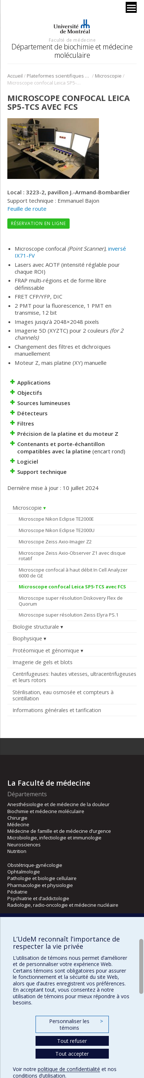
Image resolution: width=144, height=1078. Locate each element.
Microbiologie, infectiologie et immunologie (54, 837)
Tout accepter (72, 1053)
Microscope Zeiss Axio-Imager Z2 (55, 541)
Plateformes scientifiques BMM (59, 75)
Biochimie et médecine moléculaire (45, 811)
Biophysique (27, 638)
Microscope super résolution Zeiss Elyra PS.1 (68, 614)
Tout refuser (72, 1040)
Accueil (15, 75)
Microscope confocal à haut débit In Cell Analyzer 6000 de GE (73, 572)
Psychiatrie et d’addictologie (38, 898)
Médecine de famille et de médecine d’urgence (59, 831)
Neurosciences (24, 844)
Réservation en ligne (38, 223)
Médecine (18, 824)
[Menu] (131, 7)
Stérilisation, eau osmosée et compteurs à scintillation (63, 695)
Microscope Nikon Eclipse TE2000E (56, 519)
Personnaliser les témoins (76, 1024)
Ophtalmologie (23, 871)
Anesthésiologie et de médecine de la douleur (58, 804)
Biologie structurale (35, 626)
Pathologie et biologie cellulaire (42, 878)
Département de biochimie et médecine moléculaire (71, 51)
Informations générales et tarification (56, 710)
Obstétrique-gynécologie (34, 865)
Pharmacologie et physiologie (40, 885)
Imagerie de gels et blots (42, 662)
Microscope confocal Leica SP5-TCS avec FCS (72, 586)
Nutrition (16, 851)
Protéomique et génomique (45, 650)
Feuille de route (27, 208)
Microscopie (108, 75)
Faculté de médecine (72, 40)
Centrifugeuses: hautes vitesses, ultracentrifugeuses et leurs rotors (74, 677)
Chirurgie (17, 818)
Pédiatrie (17, 891)
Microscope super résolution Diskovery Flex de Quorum (71, 601)
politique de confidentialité (69, 1069)
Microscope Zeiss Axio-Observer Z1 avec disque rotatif (72, 556)
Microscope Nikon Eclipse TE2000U (57, 530)
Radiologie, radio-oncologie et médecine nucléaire (62, 905)
